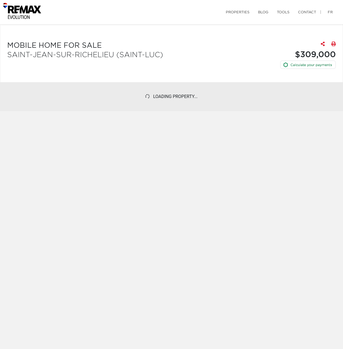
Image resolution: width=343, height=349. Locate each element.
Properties (237, 12)
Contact (307, 12)
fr (330, 12)
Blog (263, 12)
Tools (283, 12)
